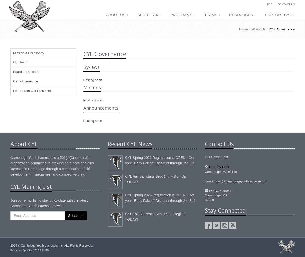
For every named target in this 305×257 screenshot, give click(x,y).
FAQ (270, 4)
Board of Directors (26, 72)
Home (243, 29)
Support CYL (279, 15)
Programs (182, 15)
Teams (212, 15)
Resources (242, 15)
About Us (117, 15)
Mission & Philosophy (28, 53)
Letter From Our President (32, 91)
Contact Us (286, 4)
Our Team (20, 62)
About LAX (148, 15)
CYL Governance (25, 81)
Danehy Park (219, 167)
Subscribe (75, 216)
